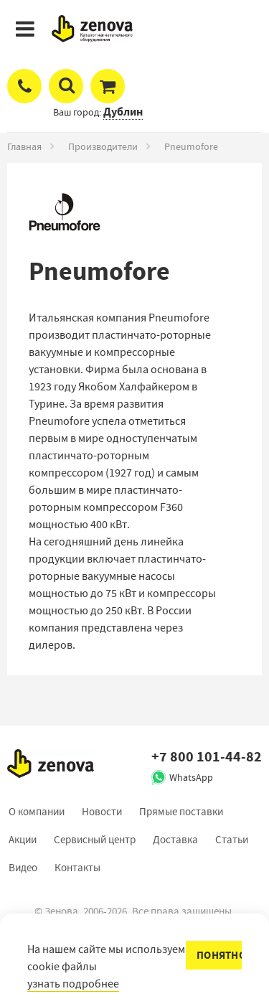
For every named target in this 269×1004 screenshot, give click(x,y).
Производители (103, 146)
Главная (24, 146)
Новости (102, 811)
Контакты (77, 867)
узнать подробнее (73, 984)
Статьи (231, 839)
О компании (37, 811)
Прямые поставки (181, 811)
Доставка (175, 839)
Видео (23, 867)
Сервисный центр (95, 839)
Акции (23, 839)
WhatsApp (191, 777)
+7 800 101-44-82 (206, 756)
